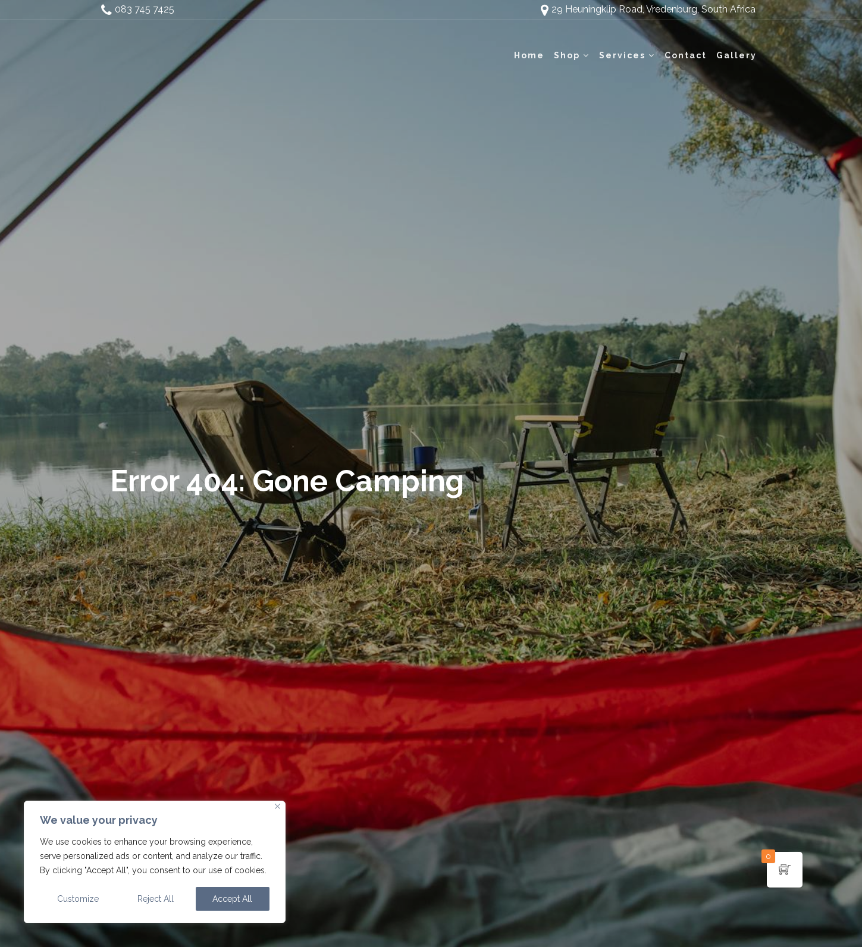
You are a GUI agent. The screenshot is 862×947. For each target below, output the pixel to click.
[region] (155, 862)
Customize (78, 899)
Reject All (155, 899)
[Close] (277, 806)
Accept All (232, 899)
